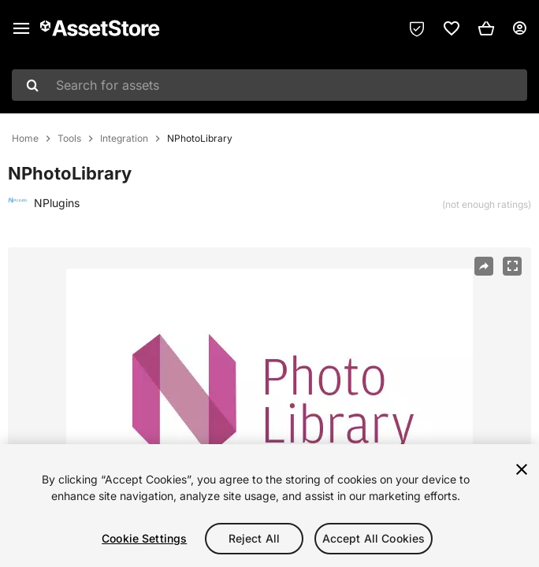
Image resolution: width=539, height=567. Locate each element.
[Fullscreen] (512, 266)
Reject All (254, 538)
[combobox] (269, 85)
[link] (451, 28)
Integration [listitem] (124, 138)
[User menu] (519, 28)
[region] (269, 505)
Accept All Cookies (374, 538)
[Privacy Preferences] (416, 28)
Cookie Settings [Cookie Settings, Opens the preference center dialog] (144, 538)
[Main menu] (21, 28)
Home (25, 138)
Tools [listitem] (69, 138)
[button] (486, 28)
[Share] (483, 266)
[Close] (521, 469)
